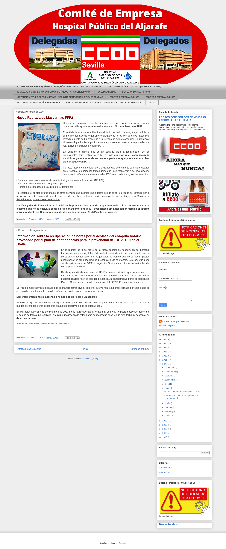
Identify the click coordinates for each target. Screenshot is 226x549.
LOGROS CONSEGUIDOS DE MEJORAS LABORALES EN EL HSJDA (182, 118)
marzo (168, 407)
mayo (168, 388)
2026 (165, 339)
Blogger (122, 543)
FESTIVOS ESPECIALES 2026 (160, 97)
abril (167, 403)
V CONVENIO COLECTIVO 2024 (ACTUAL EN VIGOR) (134, 86)
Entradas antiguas (140, 349)
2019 (165, 421)
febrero (168, 411)
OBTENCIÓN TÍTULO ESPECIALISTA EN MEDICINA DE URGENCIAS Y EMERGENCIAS (60, 97)
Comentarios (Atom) (89, 359)
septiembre (170, 380)
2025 (165, 343)
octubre (169, 376)
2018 (165, 425)
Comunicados (165, 467)
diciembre (170, 367)
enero (168, 415)
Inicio (85, 349)
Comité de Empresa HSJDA (176, 321)
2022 (165, 356)
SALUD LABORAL (107, 92)
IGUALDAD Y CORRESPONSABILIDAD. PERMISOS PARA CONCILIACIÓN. (54, 92)
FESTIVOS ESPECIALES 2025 (124, 97)
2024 (165, 347)
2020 (165, 364)
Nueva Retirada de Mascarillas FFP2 (45, 117)
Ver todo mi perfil (167, 325)
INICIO (152, 102)
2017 (165, 429)
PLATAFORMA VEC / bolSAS (136, 92)
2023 (165, 351)
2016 (165, 433)
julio (167, 384)
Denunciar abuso (169, 524)
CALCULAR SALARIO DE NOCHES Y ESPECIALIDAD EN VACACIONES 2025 (104, 102)
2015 (165, 437)
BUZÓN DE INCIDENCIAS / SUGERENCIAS (38, 102)
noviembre (170, 371)
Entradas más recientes (29, 349)
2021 (165, 360)
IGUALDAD (164, 472)
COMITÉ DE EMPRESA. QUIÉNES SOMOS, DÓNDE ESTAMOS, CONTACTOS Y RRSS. (59, 86)
